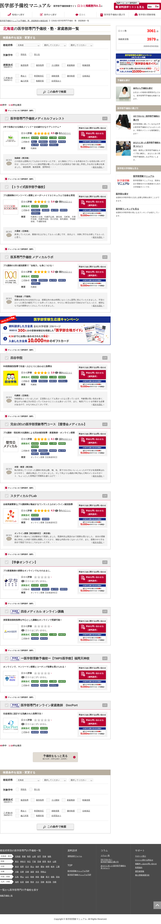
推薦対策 (40, 81)
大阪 (17, 872)
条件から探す (50, 14)
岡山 (22, 877)
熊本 (32, 882)
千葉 (34, 861)
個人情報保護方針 (142, 875)
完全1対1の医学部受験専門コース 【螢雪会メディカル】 (48, 424)
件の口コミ (65, 133)
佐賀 (22, 882)
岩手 (39, 856)
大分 (37, 882)
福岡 (17, 882)
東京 (17, 861)
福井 (37, 867)
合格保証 (86, 76)
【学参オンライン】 (23, 562)
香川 (47, 877)
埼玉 (29, 861)
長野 (22, 867)
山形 (34, 856)
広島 (17, 877)
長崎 (27, 882)
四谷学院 (16, 358)
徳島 (52, 877)
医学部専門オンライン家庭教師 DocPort (44, 705)
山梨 (54, 861)
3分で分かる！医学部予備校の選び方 (110, 861)
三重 (58, 867)
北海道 (17, 856)
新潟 (17, 867)
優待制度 (71, 76)
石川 (27, 867)
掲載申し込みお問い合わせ (146, 864)
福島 (49, 856)
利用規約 (138, 867)
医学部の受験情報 (147, 14)
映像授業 (86, 65)
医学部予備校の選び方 (114, 14)
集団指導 (24, 65)
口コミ (82, 14)
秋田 (29, 856)
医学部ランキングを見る (127, 209)
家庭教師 (71, 65)
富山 (32, 867)
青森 (24, 856)
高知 (58, 877)
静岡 (47, 867)
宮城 (44, 856)
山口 (27, 877)
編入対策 (24, 81)
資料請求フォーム (75, 856)
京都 (27, 872)
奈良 (37, 872)
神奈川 (23, 861)
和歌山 (43, 872)
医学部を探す (122, 194)
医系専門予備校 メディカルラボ (31, 257)
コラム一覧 (105, 855)
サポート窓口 (140, 856)
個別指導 (40, 65)
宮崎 (42, 882)
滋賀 (32, 872)
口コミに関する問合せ (144, 860)
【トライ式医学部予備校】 (28, 187)
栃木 (49, 861)
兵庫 (22, 872)
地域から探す (18, 14)
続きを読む (98, 167)
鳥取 (37, 877)
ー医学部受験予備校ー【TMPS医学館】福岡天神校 (49, 658)
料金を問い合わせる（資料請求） (95, 135)
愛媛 (42, 877)
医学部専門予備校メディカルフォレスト (37, 118)
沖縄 (54, 882)
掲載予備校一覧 (6, 896)
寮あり (23, 76)
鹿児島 (48, 882)
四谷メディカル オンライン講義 (37, 611)
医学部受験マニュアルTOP (78, 871)
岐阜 (52, 867)
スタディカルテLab (23, 496)
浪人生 (37, 54)
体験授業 (55, 76)
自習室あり (56, 81)
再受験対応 (39, 76)
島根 (32, 877)
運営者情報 (139, 871)
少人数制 (55, 65)
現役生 (23, 54)
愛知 (42, 867)
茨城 (39, 861)
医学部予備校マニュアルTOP (79, 875)
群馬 (44, 861)
